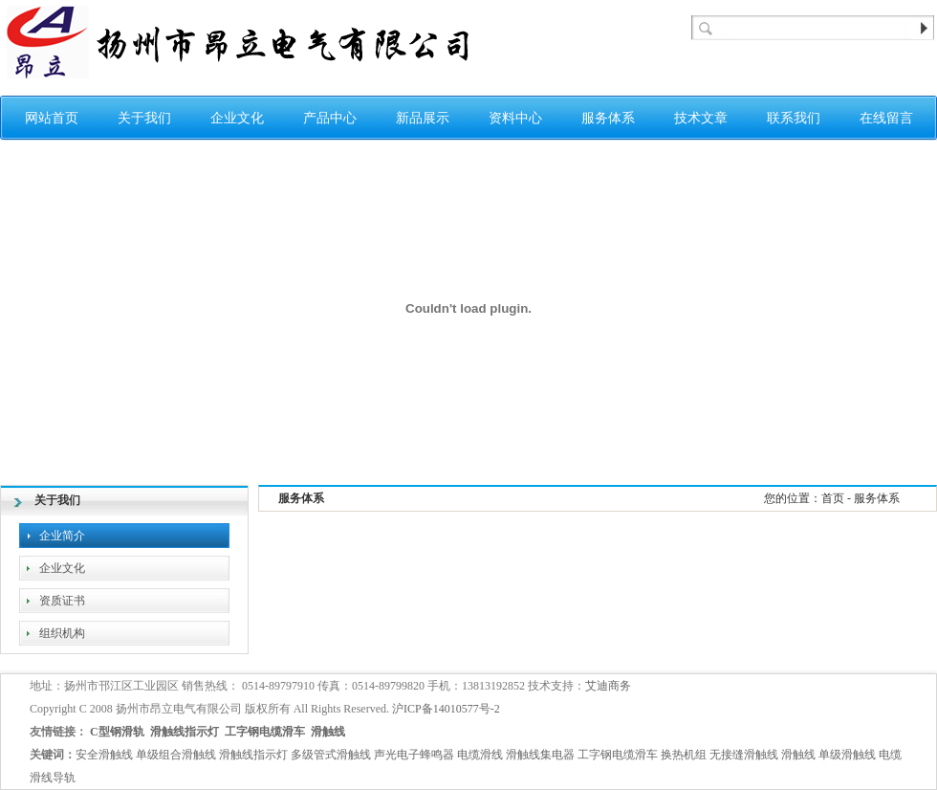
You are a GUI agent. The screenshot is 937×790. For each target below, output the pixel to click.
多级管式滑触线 (331, 754)
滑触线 (328, 731)
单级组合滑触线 (176, 754)
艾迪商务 (608, 685)
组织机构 (62, 633)
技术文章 (701, 118)
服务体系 (608, 118)
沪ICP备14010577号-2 (446, 708)
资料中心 (515, 118)
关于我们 (144, 118)
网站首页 (51, 118)
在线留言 (886, 118)
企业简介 (62, 535)
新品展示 (422, 118)
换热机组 (684, 754)
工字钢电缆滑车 (265, 731)
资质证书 (62, 600)
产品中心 (330, 118)
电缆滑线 (480, 754)
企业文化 (237, 118)
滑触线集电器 (540, 754)
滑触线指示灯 (184, 731)
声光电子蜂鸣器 (414, 754)
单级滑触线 (847, 754)
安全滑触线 (104, 754)
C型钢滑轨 (117, 731)
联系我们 (793, 118)
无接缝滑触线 (743, 754)
